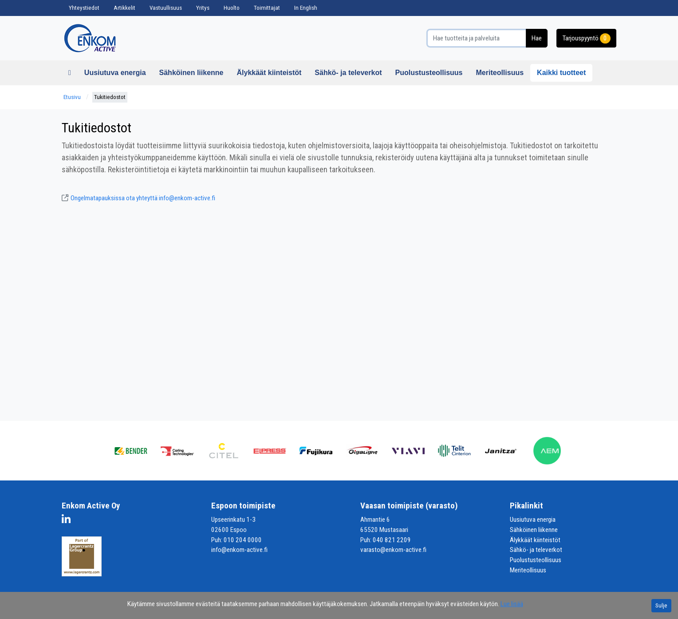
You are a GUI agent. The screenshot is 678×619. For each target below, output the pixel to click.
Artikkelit (124, 7)
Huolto (232, 7)
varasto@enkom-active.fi (393, 550)
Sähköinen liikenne (191, 72)
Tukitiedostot (110, 97)
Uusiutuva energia (115, 72)
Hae (537, 38)
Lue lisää (512, 604)
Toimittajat (267, 7)
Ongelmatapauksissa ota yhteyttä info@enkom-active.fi (138, 198)
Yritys (202, 7)
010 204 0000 (243, 540)
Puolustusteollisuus (428, 72)
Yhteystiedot (84, 7)
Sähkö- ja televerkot (348, 72)
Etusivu (72, 97)
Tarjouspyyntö (586, 38)
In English (305, 7)
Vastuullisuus (166, 7)
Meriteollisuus (500, 72)
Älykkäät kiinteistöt (269, 72)
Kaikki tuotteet (561, 72)
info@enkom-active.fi (239, 550)
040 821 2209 (392, 540)
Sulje (661, 605)
